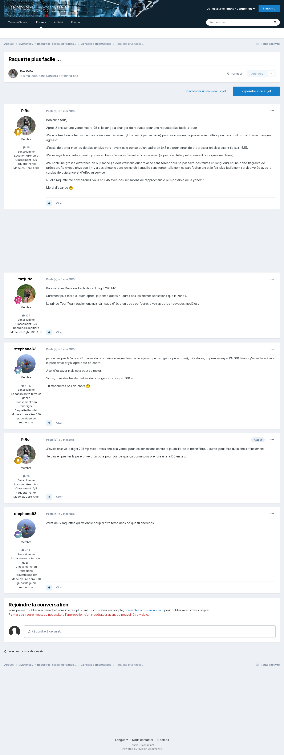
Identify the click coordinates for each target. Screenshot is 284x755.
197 (26, 315)
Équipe (75, 22)
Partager (234, 73)
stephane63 (25, 349)
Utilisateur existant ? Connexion (231, 8)
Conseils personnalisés (62, 76)
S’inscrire (269, 8)
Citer (59, 203)
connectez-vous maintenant (144, 610)
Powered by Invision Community (142, 748)
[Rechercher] (229, 22)
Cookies (163, 740)
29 (26, 147)
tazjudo (25, 279)
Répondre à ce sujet (256, 91)
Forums (41, 24)
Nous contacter (142, 740)
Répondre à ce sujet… (45, 631)
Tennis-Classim (18, 22)
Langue (121, 740)
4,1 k (26, 385)
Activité (59, 22)
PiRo (29, 71)
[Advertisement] (80, 243)
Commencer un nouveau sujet (205, 91)
